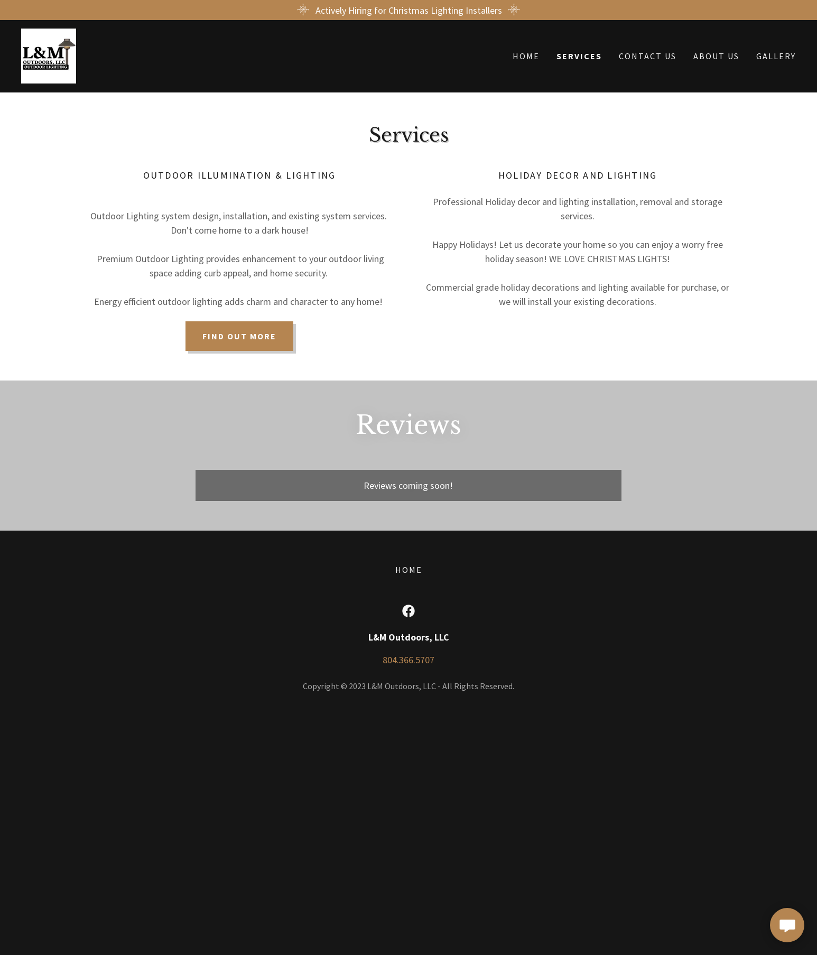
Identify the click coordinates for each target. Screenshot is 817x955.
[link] (48, 55)
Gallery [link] (776, 56)
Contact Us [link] (647, 56)
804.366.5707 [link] (408, 660)
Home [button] (408, 569)
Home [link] (526, 56)
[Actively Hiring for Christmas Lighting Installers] (408, 10)
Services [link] (579, 56)
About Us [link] (716, 56)
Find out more (239, 336)
